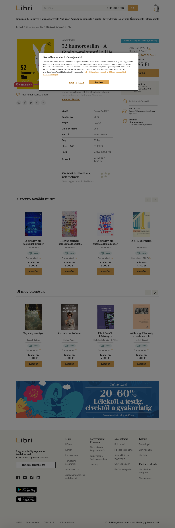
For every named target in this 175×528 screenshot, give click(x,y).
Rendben (99, 82)
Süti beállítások (76, 83)
